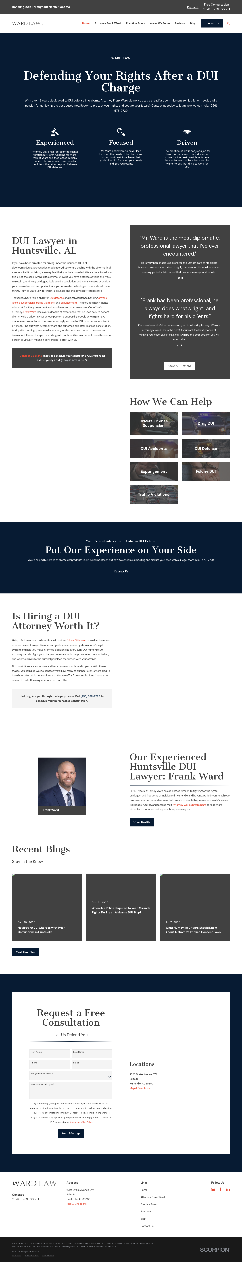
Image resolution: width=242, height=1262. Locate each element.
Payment (192, 7)
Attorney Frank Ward (152, 1171)
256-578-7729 (216, 9)
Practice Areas (149, 1178)
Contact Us (211, 23)
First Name (36, 1026)
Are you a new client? (42, 1047)
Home (144, 1163)
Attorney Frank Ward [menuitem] (108, 23)
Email (76, 1036)
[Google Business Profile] (213, 1163)
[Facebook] (220, 1163)
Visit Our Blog (25, 926)
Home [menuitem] (86, 23)
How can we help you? (42, 1058)
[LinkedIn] (228, 1163)
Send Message (71, 1107)
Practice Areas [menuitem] (135, 23)
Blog (143, 1192)
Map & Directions (140, 1062)
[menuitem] (16, 1229)
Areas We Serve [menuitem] (160, 23)
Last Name (78, 1026)
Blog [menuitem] (192, 23)
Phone (34, 1036)
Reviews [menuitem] (180, 23)
